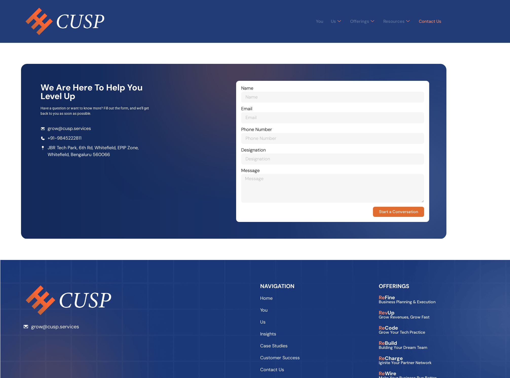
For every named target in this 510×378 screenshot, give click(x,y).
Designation (256, 151)
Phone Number (259, 130)
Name (250, 89)
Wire (387, 374)
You (315, 21)
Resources (394, 21)
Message (253, 171)
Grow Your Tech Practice (402, 333)
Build (388, 344)
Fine (387, 298)
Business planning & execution (407, 303)
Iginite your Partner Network (405, 363)
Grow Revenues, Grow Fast (404, 318)
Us (332, 21)
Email (249, 109)
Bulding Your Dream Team (403, 348)
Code (388, 329)
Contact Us (429, 21)
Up (386, 313)
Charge (391, 359)
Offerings (359, 21)
